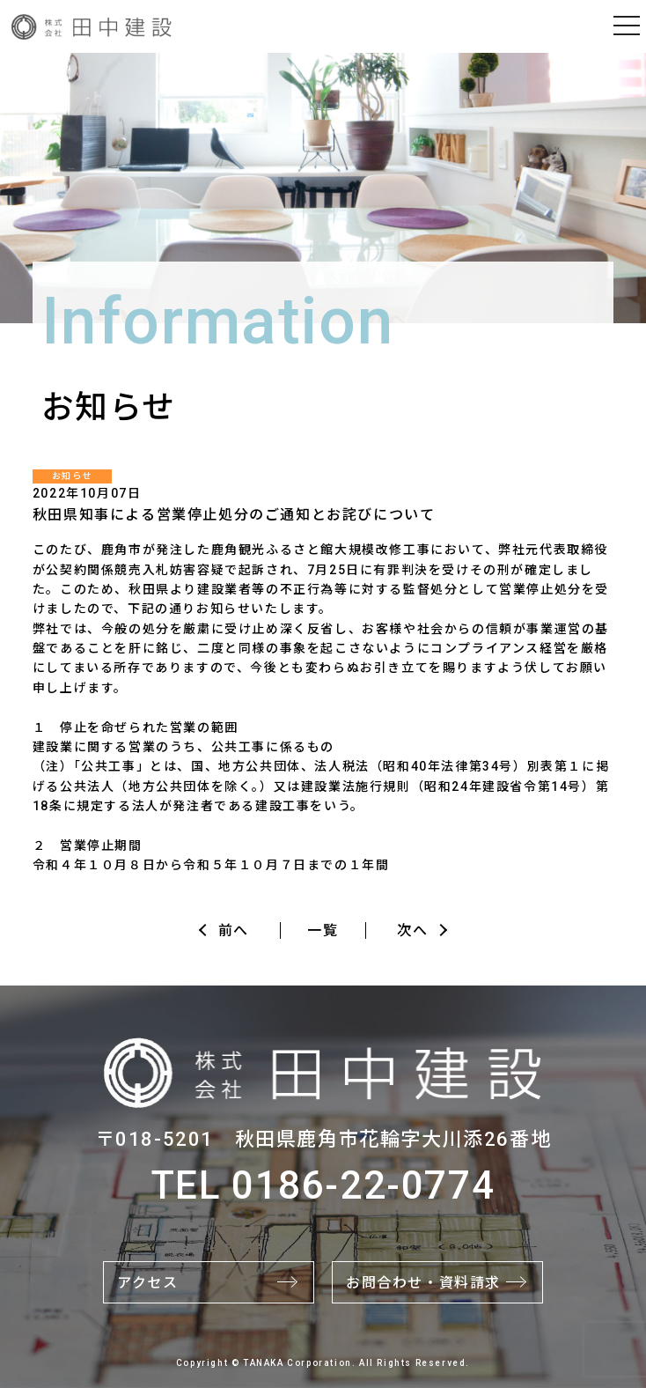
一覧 (322, 930)
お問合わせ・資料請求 (423, 1282)
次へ (412, 930)
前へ (233, 930)
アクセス (147, 1282)
